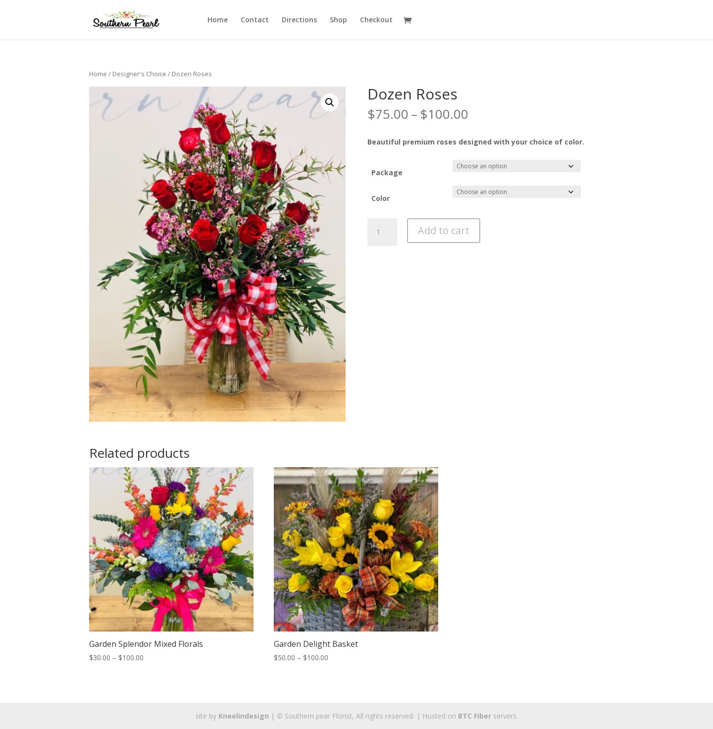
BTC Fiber (474, 716)
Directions (299, 20)
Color (380, 198)
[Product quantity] (382, 232)
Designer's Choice (139, 73)
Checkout (376, 20)
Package (387, 172)
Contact (255, 20)
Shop (338, 20)
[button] (330, 102)
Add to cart (443, 230)
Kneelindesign (243, 716)
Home (217, 20)
